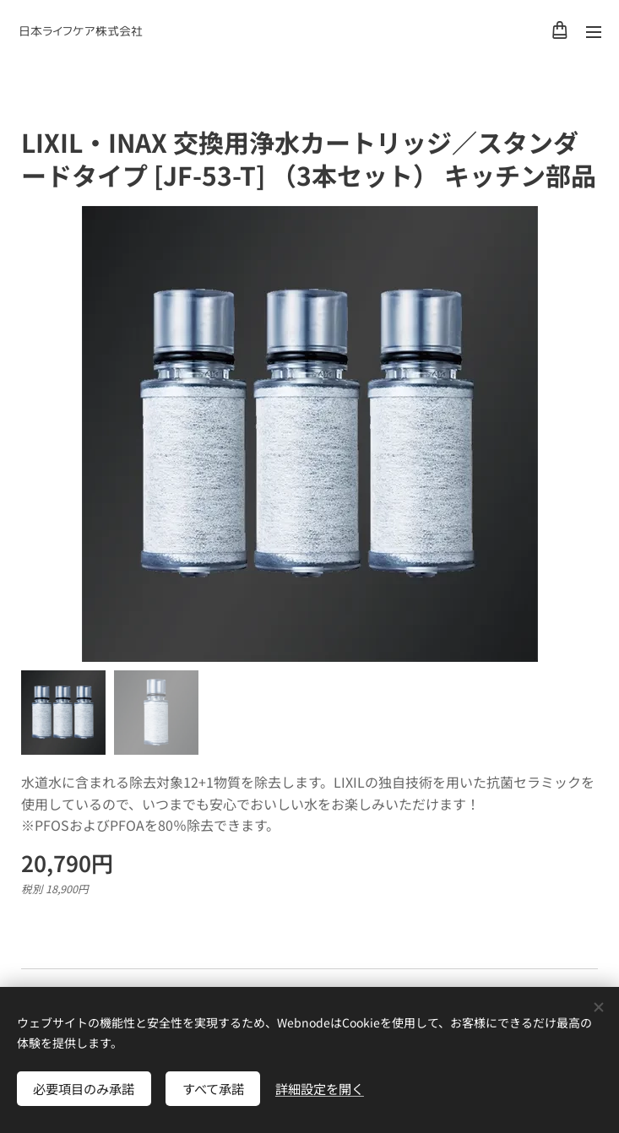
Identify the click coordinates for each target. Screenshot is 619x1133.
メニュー (593, 32)
